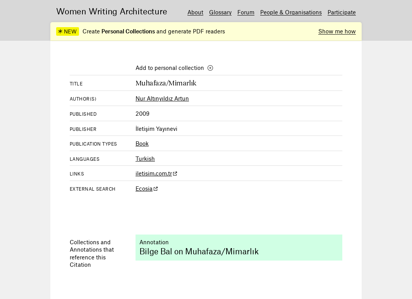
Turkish (145, 158)
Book (142, 143)
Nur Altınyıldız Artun (162, 98)
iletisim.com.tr (154, 173)
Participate (342, 12)
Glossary (220, 12)
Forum (245, 12)
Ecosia (144, 188)
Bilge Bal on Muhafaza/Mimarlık (199, 251)
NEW (67, 31)
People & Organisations (291, 12)
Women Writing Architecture (111, 11)
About (195, 12)
